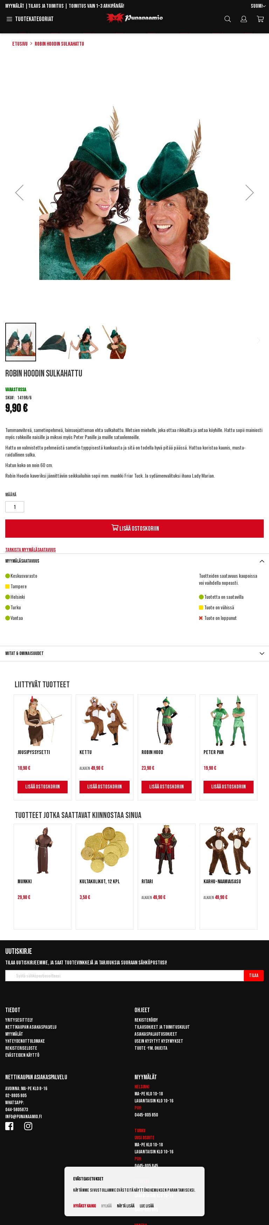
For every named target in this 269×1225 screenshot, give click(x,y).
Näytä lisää (125, 1206)
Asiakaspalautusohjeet (155, 1034)
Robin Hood (152, 752)
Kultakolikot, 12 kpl (100, 881)
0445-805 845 (146, 1166)
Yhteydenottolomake (25, 1041)
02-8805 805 (16, 1096)
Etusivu (20, 44)
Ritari (147, 881)
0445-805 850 (146, 1115)
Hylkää (106, 1206)
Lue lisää (147, 1206)
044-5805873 (16, 1110)
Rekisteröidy (146, 1020)
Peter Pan (213, 752)
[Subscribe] (254, 975)
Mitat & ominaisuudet (24, 653)
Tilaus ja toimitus (46, 6)
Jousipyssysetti (34, 752)
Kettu (86, 752)
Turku (139, 1131)
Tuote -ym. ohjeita (150, 1048)
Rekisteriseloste (21, 1048)
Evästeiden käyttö (22, 1055)
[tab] (134, 561)
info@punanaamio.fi (23, 1117)
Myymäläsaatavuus (22, 561)
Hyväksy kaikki (84, 1206)
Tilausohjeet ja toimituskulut (162, 1027)
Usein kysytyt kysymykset (158, 1041)
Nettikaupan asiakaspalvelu (30, 1027)
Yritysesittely (19, 1020)
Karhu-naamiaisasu (222, 881)
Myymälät (14, 6)
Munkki (25, 881)
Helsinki (141, 1087)
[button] (258, 6)
